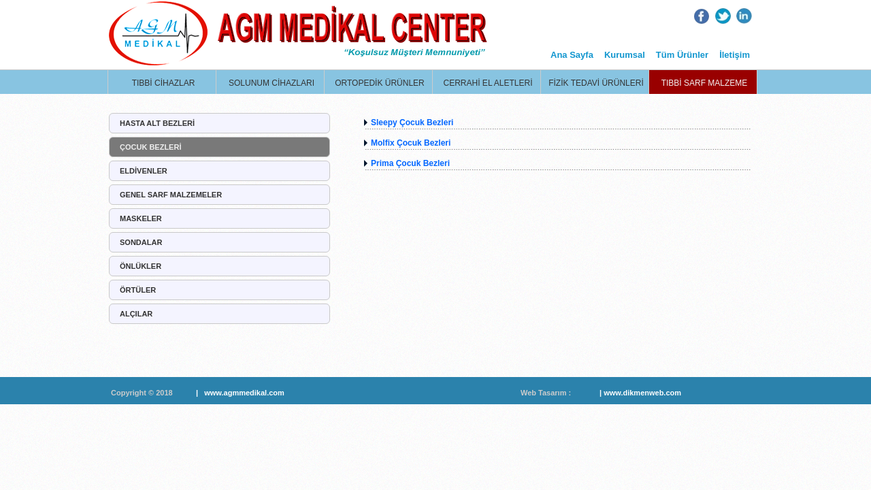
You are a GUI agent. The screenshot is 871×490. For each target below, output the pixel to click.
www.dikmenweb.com (642, 393)
